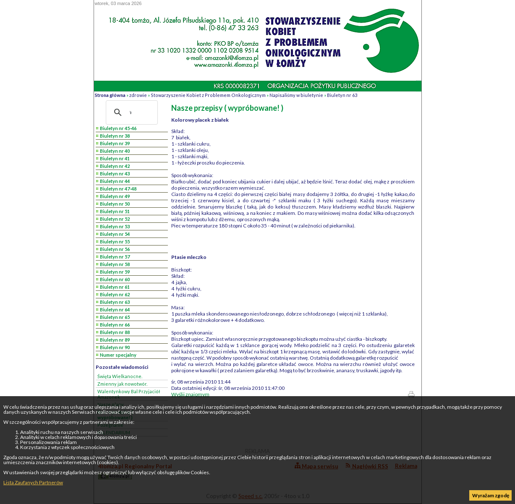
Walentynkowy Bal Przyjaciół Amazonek (128, 394)
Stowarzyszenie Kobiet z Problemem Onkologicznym (208, 95)
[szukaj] (130, 112)
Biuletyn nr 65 (115, 317)
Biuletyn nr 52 (115, 219)
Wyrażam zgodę (490, 495)
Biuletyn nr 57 (115, 256)
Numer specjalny (118, 355)
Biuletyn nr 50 (115, 203)
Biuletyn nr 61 (115, 287)
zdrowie (138, 95)
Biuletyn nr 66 (115, 324)
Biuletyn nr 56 (115, 249)
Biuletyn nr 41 (115, 158)
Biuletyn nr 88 (115, 332)
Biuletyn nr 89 (115, 339)
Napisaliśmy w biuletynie (296, 95)
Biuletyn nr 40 (115, 151)
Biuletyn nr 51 (115, 211)
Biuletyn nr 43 (115, 173)
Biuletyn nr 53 (115, 226)
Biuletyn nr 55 (115, 241)
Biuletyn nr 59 (115, 271)
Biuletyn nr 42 (115, 166)
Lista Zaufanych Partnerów (33, 482)
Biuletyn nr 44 (115, 181)
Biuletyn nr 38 (115, 135)
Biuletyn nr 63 (342, 95)
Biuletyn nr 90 (115, 347)
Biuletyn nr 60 (115, 279)
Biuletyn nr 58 (115, 264)
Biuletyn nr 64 (115, 309)
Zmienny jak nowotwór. (122, 383)
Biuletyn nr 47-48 (118, 188)
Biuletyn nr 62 (115, 294)
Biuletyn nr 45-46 (118, 128)
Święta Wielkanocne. (119, 376)
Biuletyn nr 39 (115, 143)
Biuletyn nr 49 (115, 196)
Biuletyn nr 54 (115, 234)
